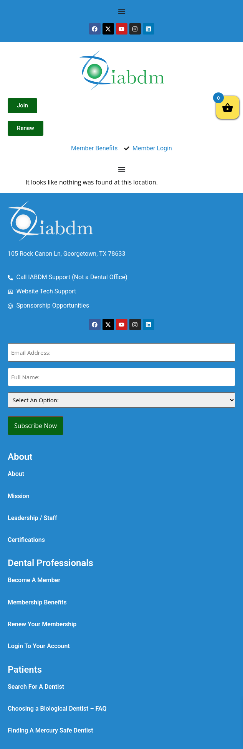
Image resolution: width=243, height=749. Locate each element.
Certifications (26, 539)
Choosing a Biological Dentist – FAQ (57, 708)
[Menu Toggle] (122, 11)
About (16, 473)
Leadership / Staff (32, 518)
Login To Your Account (39, 646)
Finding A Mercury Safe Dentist (50, 730)
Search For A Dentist (36, 686)
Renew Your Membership (42, 624)
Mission (19, 496)
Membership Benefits (37, 602)
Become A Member (34, 580)
